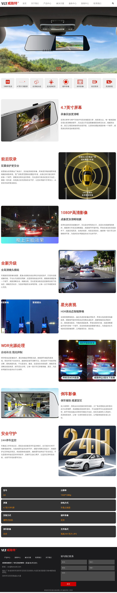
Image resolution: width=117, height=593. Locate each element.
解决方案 (28, 558)
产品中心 (7, 558)
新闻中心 (18, 558)
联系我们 (38, 558)
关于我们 (49, 558)
